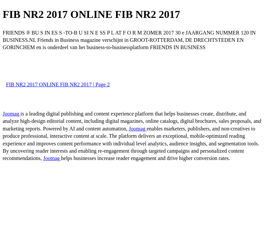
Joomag (12, 114)
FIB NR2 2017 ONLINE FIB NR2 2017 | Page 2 (58, 84)
